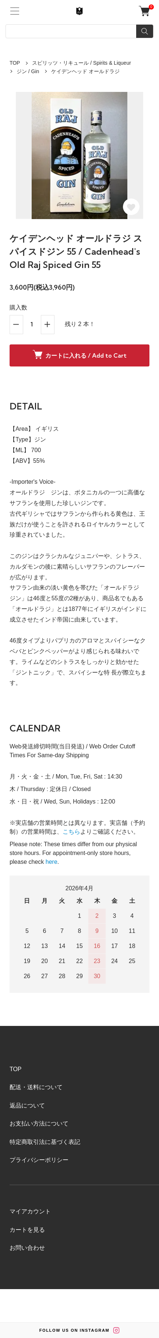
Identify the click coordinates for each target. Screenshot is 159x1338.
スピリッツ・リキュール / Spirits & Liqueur (81, 63)
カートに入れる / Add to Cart (80, 354)
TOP (15, 63)
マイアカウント (30, 1211)
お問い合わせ (27, 1248)
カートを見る (27, 1230)
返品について (27, 1105)
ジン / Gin (28, 71)
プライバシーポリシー (39, 1160)
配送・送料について (36, 1087)
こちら (71, 832)
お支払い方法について (39, 1123)
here (51, 862)
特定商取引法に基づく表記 (45, 1142)
